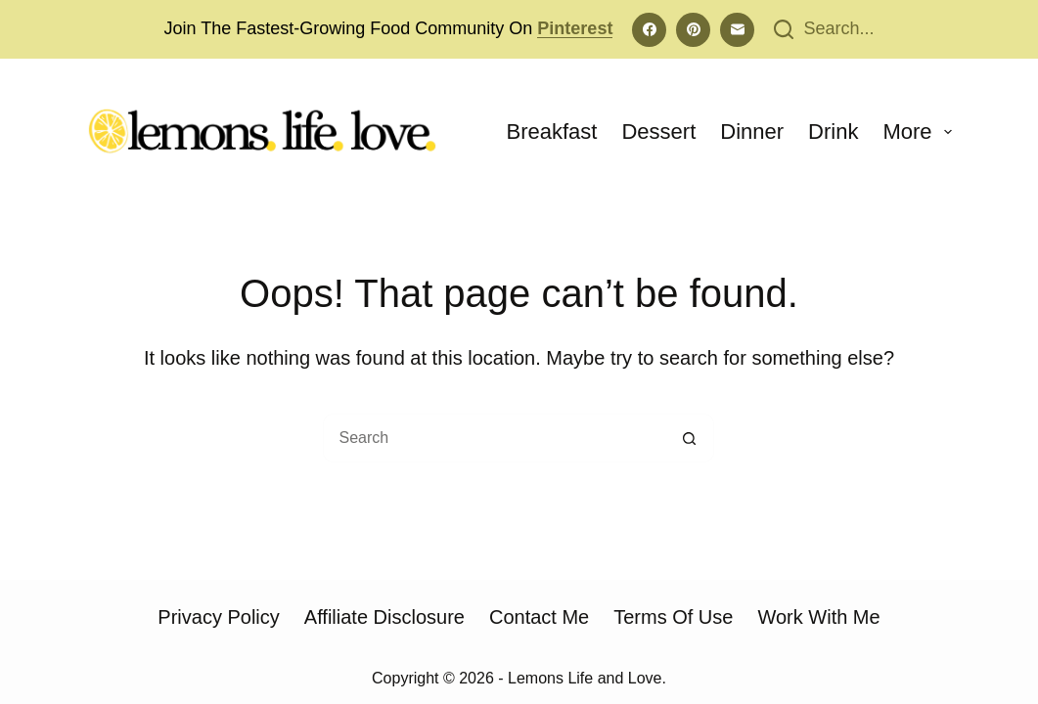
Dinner (752, 131)
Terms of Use (673, 617)
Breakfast (552, 131)
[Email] (737, 30)
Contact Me (539, 617)
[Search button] (689, 438)
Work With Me (818, 617)
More (917, 131)
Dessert (658, 131)
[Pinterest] (693, 30)
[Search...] (824, 29)
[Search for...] (494, 438)
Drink (833, 131)
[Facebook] (649, 30)
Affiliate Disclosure (384, 617)
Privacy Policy (218, 617)
